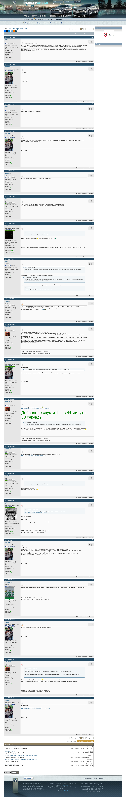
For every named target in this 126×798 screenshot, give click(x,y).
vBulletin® (66, 785)
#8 (92, 259)
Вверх (91, 61)
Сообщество (38, 19)
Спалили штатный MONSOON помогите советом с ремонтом (21, 759)
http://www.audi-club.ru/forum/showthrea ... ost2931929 (35, 408)
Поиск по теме (87, 34)
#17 (92, 579)
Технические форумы (35, 22)
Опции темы (78, 34)
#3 (92, 104)
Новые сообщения (28, 19)
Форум (34, 16)
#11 (92, 359)
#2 (92, 64)
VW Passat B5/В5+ (47, 22)
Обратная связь (88, 778)
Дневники (43, 16)
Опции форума (48, 19)
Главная (26, 16)
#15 (92, 500)
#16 (92, 540)
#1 (92, 37)
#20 (92, 697)
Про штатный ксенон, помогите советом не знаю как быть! (21, 755)
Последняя (89, 29)
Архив (95, 778)
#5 (92, 170)
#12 (92, 399)
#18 (92, 619)
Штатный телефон (10, 764)
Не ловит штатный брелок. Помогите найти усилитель (20, 747)
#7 (92, 223)
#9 (92, 298)
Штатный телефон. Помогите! (17, 29)
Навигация (58, 19)
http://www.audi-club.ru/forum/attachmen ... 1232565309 (35, 708)
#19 (92, 659)
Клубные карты (66, 16)
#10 (92, 324)
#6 (92, 196)
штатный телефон (10, 751)
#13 (92, 446)
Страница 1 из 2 (75, 29)
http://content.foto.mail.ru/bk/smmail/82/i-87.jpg (33, 455)
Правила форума (80, 16)
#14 (92, 473)
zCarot (66, 790)
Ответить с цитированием (81, 61)
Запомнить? (57, 3)
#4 (92, 131)
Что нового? (53, 16)
